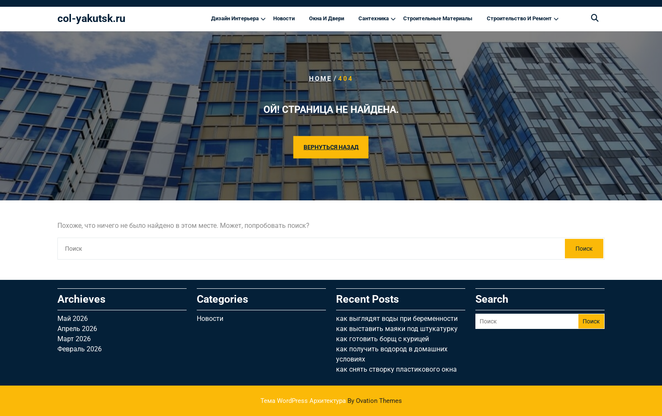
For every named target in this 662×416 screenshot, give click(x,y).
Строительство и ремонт (519, 18)
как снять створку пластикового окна (396, 369)
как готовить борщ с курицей (382, 339)
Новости (284, 18)
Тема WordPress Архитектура (331, 401)
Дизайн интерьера (235, 18)
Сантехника (373, 18)
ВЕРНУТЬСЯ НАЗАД (331, 146)
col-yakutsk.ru (91, 18)
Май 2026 (72, 319)
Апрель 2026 (77, 329)
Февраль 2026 (79, 349)
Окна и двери (326, 18)
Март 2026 (74, 339)
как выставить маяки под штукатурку (397, 329)
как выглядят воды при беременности (397, 319)
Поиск (584, 248)
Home (320, 78)
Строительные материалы (437, 18)
